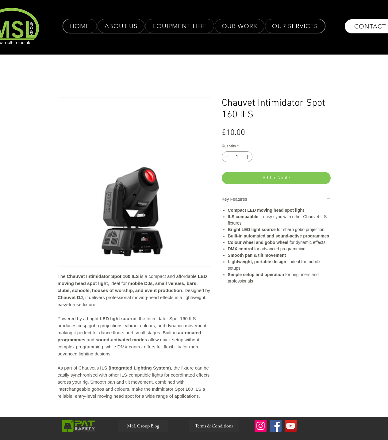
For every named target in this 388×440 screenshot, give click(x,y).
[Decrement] (226, 157)
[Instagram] (261, 426)
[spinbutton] (237, 157)
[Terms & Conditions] (214, 426)
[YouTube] (291, 426)
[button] (239, 26)
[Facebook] (276, 426)
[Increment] (248, 157)
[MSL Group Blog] (143, 426)
